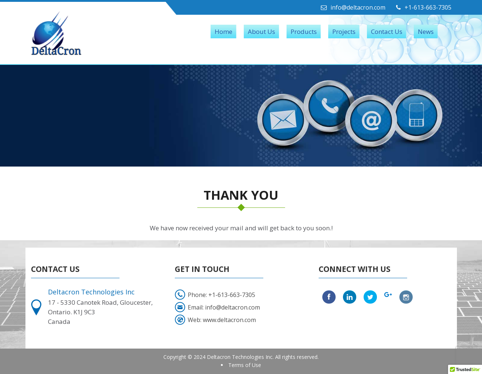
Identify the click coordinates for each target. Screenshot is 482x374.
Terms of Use (244, 364)
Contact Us (386, 31)
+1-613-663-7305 (423, 7)
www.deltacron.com (229, 320)
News (426, 31)
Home (223, 31)
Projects (344, 31)
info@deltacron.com (353, 7)
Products (304, 31)
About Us (261, 31)
